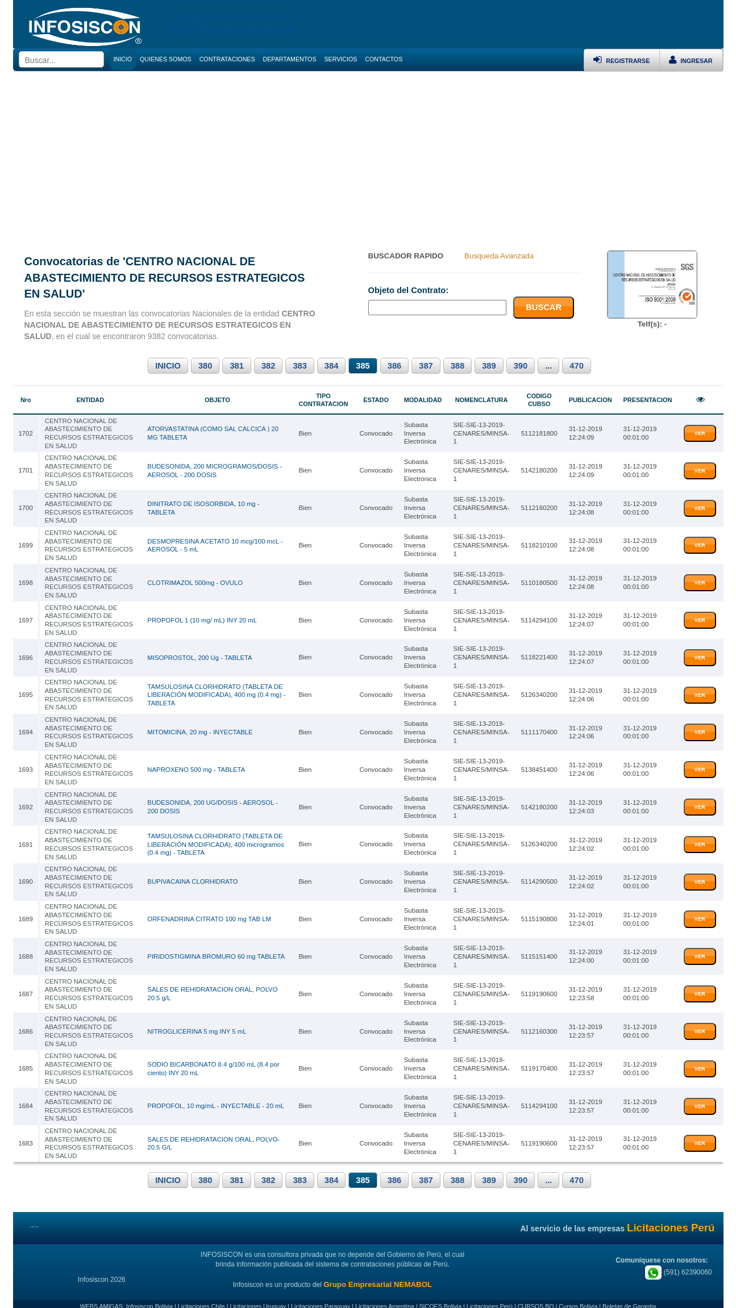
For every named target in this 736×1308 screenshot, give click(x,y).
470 (576, 365)
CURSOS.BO (536, 1295)
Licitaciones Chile (201, 1295)
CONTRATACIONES (227, 59)
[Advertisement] (368, 156)
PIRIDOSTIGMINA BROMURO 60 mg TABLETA (216, 948)
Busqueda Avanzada (499, 256)
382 (268, 365)
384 (331, 365)
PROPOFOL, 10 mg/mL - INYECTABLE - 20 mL (216, 1096)
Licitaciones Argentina (384, 1295)
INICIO (168, 365)
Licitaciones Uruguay (258, 1295)
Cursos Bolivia (578, 1295)
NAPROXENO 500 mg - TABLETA (197, 764)
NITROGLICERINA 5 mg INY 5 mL (197, 1022)
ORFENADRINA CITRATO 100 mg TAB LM (210, 912)
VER (700, 433)
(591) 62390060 (678, 1261)
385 (362, 365)
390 (520, 365)
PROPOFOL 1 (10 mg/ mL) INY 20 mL (202, 617)
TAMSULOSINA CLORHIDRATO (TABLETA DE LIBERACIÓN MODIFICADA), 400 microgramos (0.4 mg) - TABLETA (216, 838)
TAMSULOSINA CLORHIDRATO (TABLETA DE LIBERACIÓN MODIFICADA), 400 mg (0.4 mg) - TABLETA (217, 691)
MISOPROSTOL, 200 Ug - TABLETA (200, 653)
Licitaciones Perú (490, 1295)
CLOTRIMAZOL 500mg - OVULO (195, 580)
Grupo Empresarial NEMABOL (377, 1274)
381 (236, 365)
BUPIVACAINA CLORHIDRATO (193, 875)
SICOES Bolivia (440, 1295)
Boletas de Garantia (629, 1295)
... (548, 365)
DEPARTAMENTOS (290, 59)
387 (426, 365)
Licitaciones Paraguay (320, 1295)
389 (489, 365)
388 (457, 365)
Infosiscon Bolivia (149, 1295)
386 (394, 365)
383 (299, 365)
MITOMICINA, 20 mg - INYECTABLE (200, 727)
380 (205, 365)
